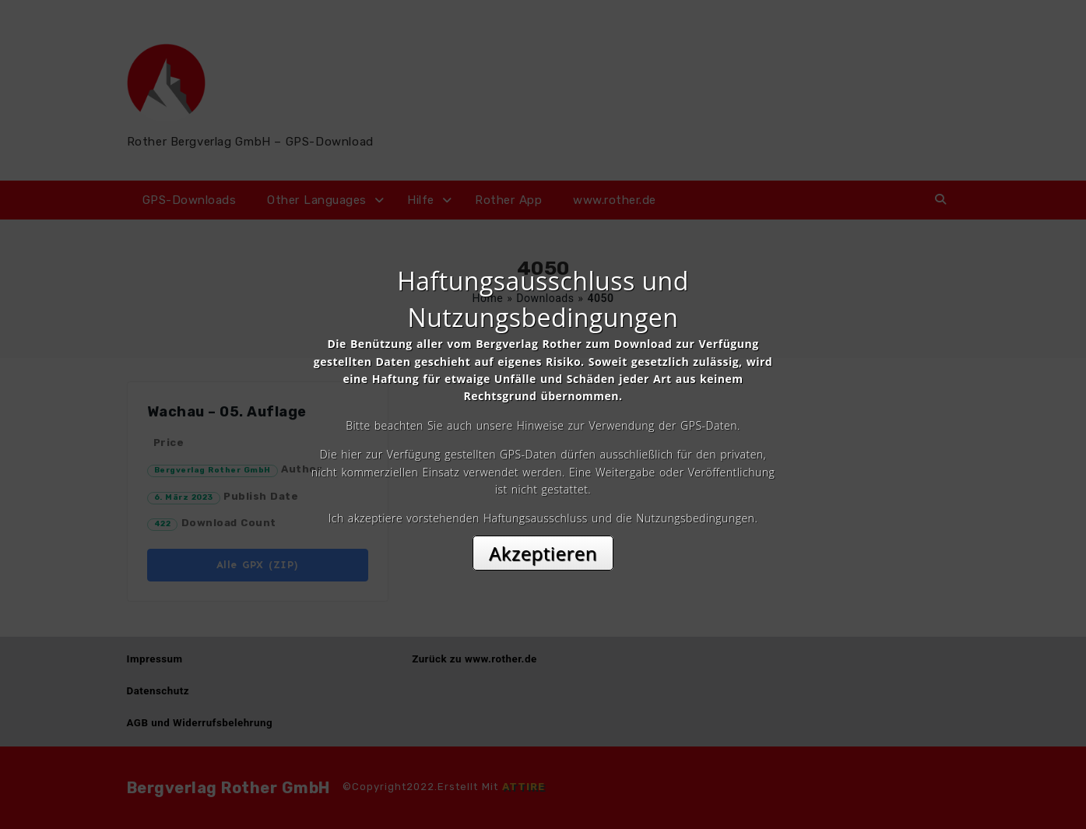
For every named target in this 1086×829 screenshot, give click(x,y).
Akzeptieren (543, 553)
